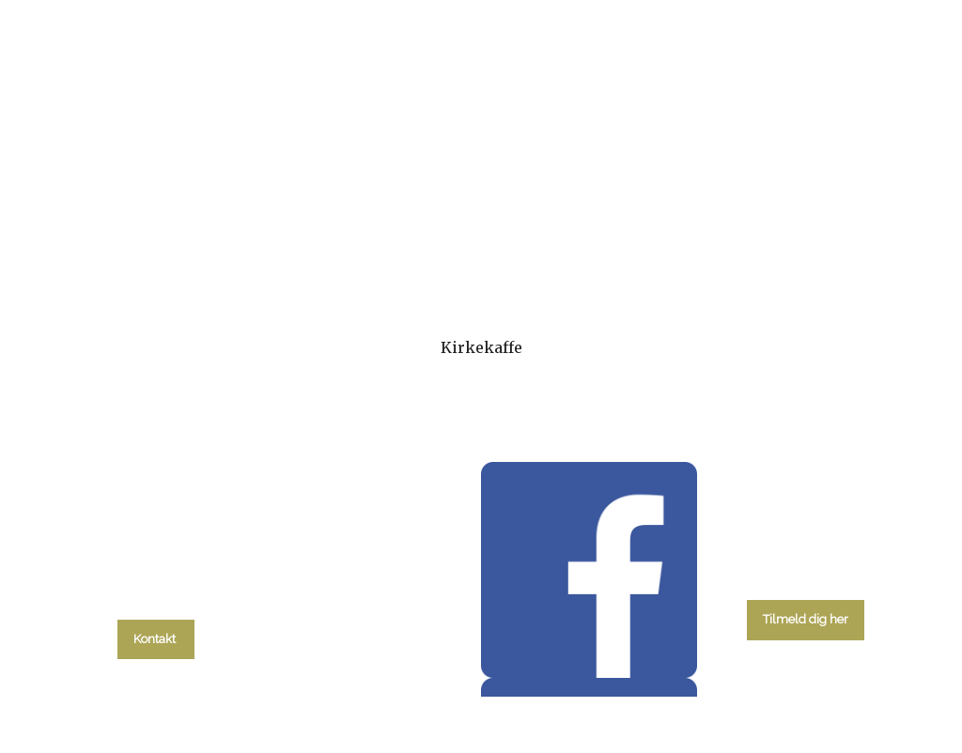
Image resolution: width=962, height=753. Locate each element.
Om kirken (707, 242)
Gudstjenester (433, 242)
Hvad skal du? (168, 242)
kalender (304, 242)
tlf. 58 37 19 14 (156, 596)
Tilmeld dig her (805, 619)
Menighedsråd (579, 242)
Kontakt (814, 242)
